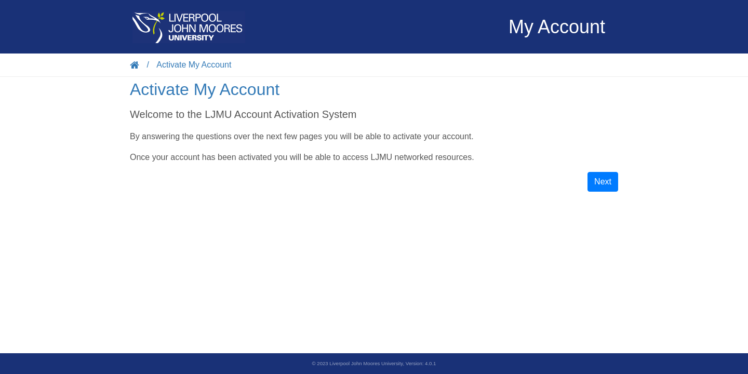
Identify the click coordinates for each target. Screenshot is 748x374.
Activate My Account (193, 64)
